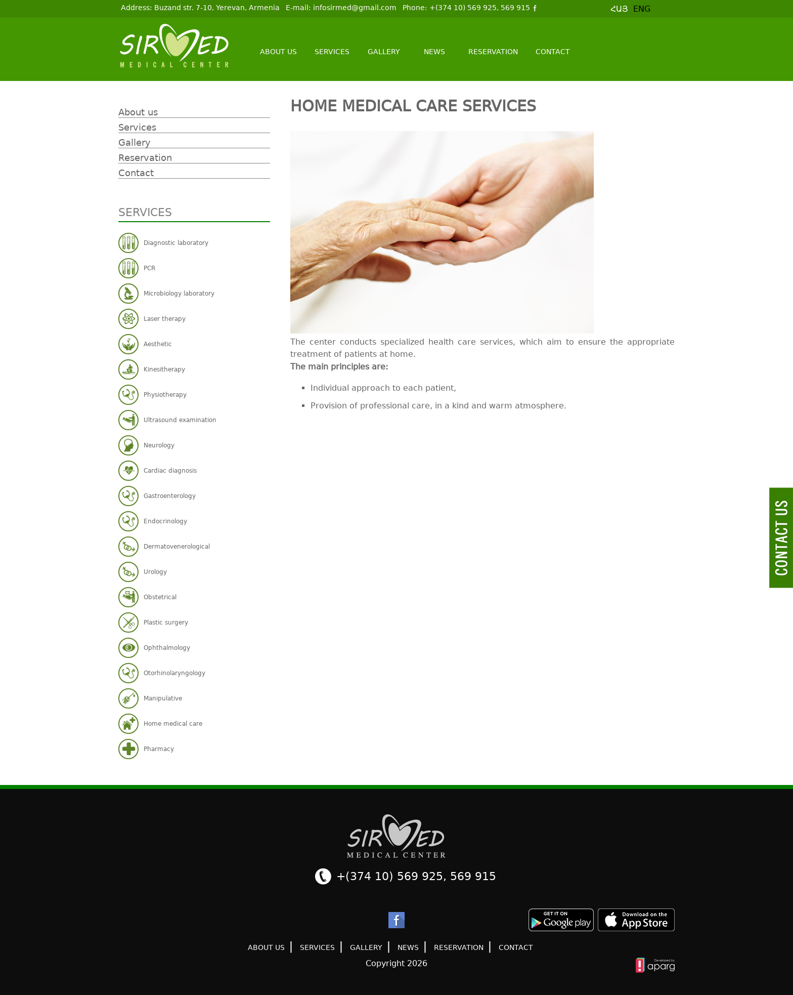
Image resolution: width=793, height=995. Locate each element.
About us (278, 52)
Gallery (384, 52)
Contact (553, 52)
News (434, 52)
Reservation (493, 52)
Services (332, 52)
